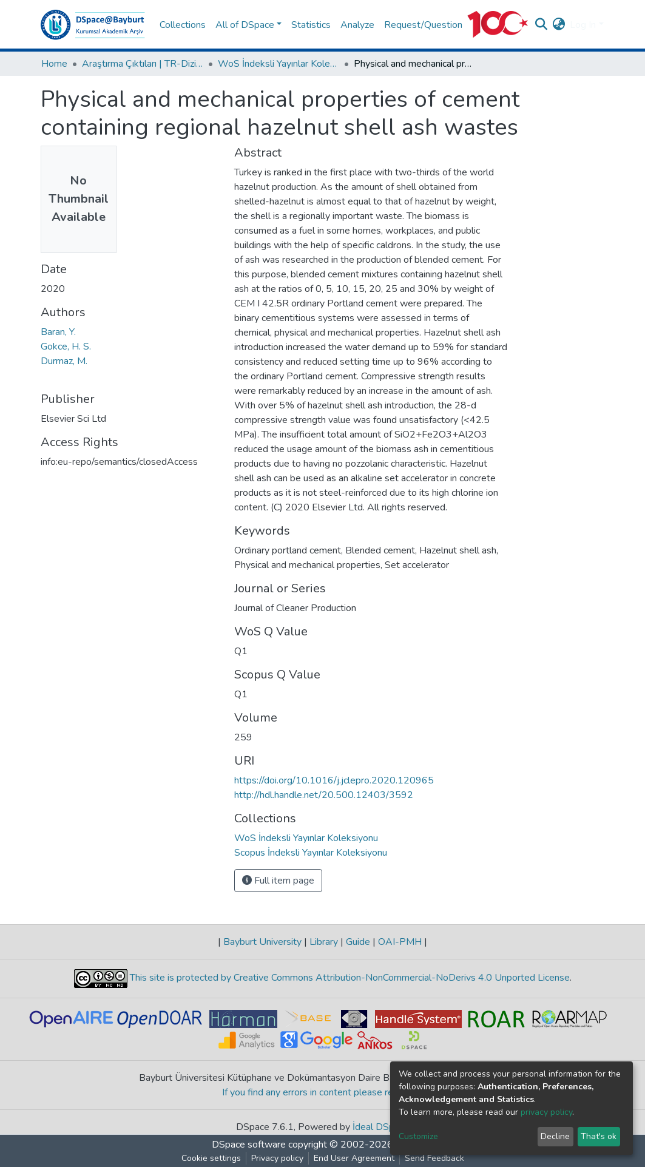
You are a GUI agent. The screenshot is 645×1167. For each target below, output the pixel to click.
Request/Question (423, 25)
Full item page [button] (278, 880)
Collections (183, 25)
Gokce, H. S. (66, 346)
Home (54, 63)
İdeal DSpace (381, 1127)
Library (323, 942)
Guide (358, 942)
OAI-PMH (400, 942)
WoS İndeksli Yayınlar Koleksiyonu (278, 63)
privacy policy (546, 1112)
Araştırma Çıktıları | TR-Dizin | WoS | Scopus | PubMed (142, 63)
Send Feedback (434, 1158)
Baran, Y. (58, 332)
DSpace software (249, 1144)
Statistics (311, 25)
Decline (555, 1136)
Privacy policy (277, 1158)
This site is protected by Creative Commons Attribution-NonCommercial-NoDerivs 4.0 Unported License (348, 977)
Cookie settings (211, 1158)
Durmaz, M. (64, 361)
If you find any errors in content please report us (322, 1092)
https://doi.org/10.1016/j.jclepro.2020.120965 (334, 780)
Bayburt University (262, 942)
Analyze (357, 25)
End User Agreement (354, 1158)
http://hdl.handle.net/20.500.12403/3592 (323, 795)
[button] (558, 25)
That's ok (598, 1136)
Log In (583, 25)
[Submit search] (541, 25)
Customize (418, 1136)
